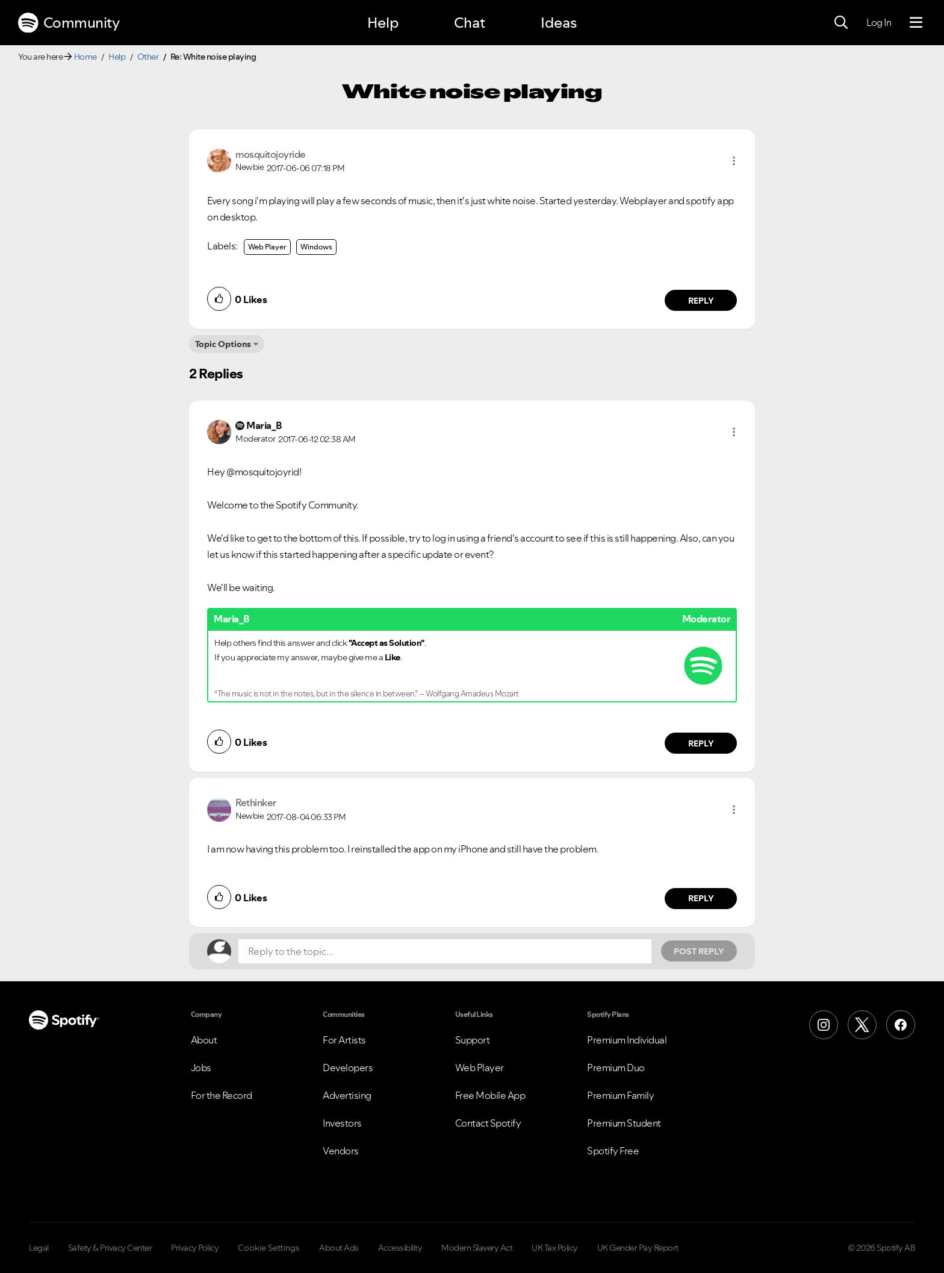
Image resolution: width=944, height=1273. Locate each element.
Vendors (341, 1150)
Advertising (347, 1095)
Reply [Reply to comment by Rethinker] (701, 898)
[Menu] (916, 22)
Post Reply (699, 951)
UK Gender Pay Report (637, 1247)
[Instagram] (823, 1024)
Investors (342, 1123)
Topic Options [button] (223, 344)
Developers (348, 1067)
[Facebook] (900, 1024)
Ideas (559, 23)
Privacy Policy (195, 1247)
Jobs (201, 1067)
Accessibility (400, 1247)
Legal (39, 1247)
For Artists (344, 1039)
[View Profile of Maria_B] (264, 425)
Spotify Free (613, 1150)
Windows (316, 247)
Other (148, 57)
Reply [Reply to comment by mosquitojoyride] (701, 301)
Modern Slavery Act (476, 1247)
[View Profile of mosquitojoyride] (270, 154)
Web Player (267, 247)
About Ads (339, 1247)
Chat (469, 23)
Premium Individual (626, 1039)
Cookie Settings (269, 1247)
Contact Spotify (488, 1123)
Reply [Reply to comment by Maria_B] (701, 743)
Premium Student (624, 1123)
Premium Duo (616, 1067)
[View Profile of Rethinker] (255, 802)
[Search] (841, 23)
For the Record (221, 1095)
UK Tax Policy (555, 1247)
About (204, 1039)
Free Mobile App (490, 1095)
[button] (734, 161)
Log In (878, 22)
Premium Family (620, 1095)
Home (85, 57)
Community (68, 23)
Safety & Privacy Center (110, 1247)
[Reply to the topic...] (444, 951)
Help (383, 23)
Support (472, 1039)
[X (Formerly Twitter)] (862, 1024)
